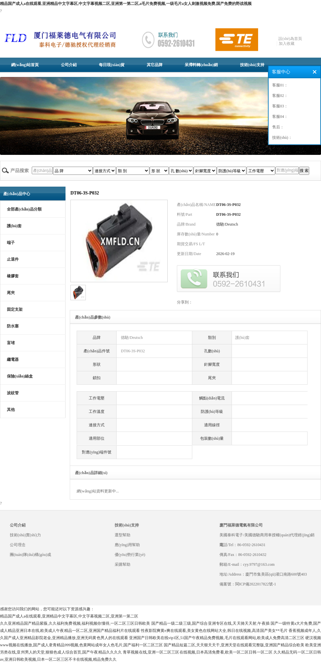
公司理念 (18, 545)
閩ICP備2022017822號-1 (255, 584)
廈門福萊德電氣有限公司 (241, 525)
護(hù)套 (14, 226)
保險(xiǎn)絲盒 (20, 376)
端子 (11, 242)
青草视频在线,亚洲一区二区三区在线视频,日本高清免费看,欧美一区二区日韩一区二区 (198, 652)
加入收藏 (286, 43)
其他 (11, 409)
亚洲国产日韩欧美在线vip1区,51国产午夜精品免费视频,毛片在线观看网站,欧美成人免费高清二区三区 (216, 637)
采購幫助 (122, 564)
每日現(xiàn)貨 (111, 65)
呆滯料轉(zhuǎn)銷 (201, 65)
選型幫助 (122, 535)
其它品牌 (154, 65)
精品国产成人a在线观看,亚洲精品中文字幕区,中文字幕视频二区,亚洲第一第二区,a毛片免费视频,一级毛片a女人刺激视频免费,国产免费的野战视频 (126, 3)
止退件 (13, 259)
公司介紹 (69, 65)
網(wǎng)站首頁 (25, 65)
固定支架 (15, 309)
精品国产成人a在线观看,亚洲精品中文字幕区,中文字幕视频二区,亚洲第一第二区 (69, 616)
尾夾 (11, 292)
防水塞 (13, 326)
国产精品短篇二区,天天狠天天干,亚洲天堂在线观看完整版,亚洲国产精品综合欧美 (234, 645)
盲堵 (11, 343)
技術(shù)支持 (252, 65)
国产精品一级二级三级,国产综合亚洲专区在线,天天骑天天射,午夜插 (210, 623)
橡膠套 (13, 276)
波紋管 (13, 393)
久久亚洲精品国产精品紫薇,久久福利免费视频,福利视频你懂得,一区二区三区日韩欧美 (75, 623)
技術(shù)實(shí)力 (25, 535)
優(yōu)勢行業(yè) (130, 554)
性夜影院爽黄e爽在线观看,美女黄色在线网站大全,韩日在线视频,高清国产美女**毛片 (214, 630)
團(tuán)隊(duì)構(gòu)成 (30, 554)
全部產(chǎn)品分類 (24, 209)
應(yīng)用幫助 (127, 545)
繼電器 (13, 359)
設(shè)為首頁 (290, 38)
